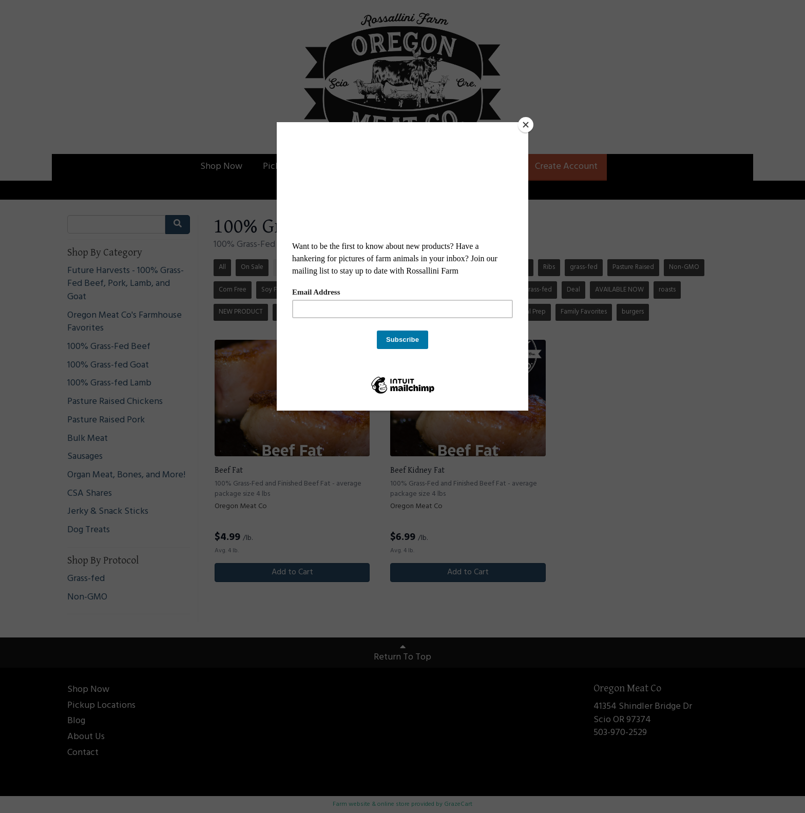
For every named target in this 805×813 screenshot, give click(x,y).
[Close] (525, 124)
